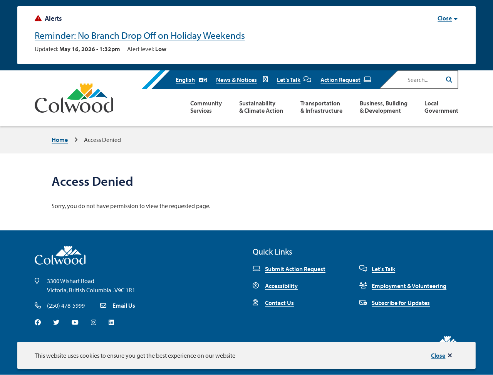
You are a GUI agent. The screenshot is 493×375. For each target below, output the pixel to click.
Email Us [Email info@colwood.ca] (123, 305)
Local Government (441, 107)
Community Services (206, 107)
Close (438, 355)
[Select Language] (191, 79)
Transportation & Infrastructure (321, 107)
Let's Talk (377, 269)
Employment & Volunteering (402, 286)
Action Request (345, 79)
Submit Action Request (289, 269)
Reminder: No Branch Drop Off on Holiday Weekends (140, 35)
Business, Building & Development (383, 107)
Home (60, 139)
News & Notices (242, 79)
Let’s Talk (294, 79)
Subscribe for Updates (394, 303)
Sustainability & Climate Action (261, 107)
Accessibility (275, 286)
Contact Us (273, 303)
